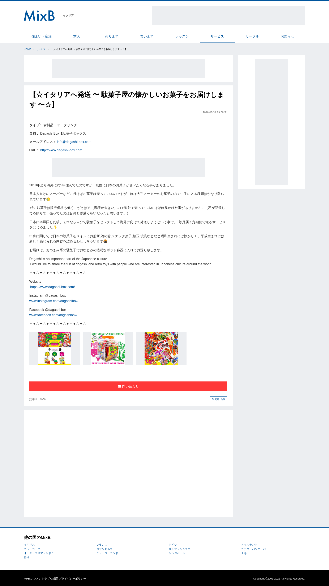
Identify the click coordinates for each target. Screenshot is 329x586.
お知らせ (287, 36)
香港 (26, 557)
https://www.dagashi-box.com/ (52, 287)
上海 (244, 553)
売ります (112, 36)
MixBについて (32, 578)
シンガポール (177, 553)
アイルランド (249, 544)
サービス (217, 36)
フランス (101, 544)
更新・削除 (218, 399)
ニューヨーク (32, 549)
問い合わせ (128, 386)
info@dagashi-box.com (74, 142)
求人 (76, 36)
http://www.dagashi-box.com (61, 150)
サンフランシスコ (180, 549)
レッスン (182, 36)
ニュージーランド (107, 553)
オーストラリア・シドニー (40, 553)
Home (27, 49)
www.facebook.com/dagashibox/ (53, 315)
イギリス (29, 544)
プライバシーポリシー (72, 578)
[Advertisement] (228, 15)
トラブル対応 (50, 578)
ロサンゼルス (104, 549)
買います (147, 36)
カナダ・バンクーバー (254, 549)
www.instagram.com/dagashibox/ (53, 301)
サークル (252, 36)
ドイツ (173, 544)
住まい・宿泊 (41, 36)
